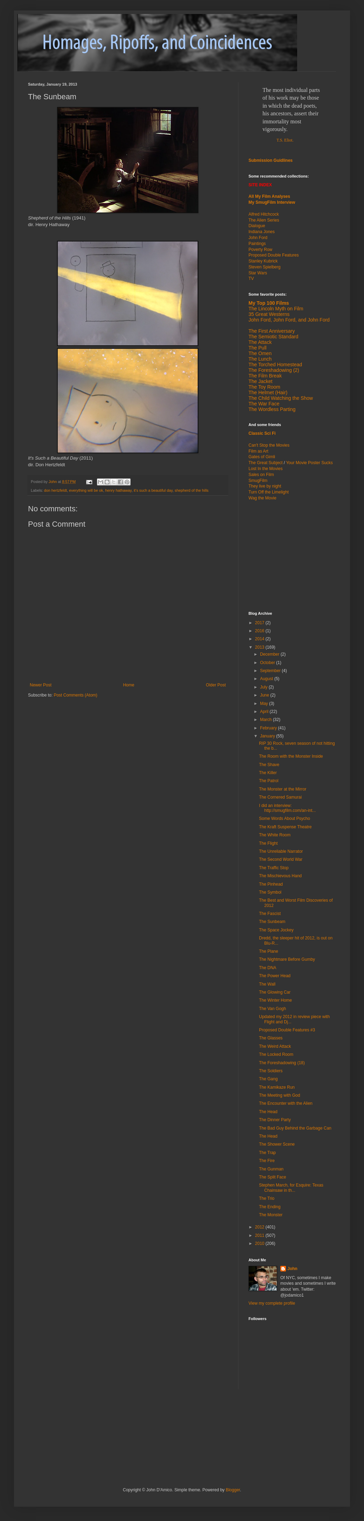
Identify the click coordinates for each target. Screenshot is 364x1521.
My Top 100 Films (268, 303)
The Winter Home (275, 1000)
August (267, 678)
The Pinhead (271, 884)
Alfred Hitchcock (263, 214)
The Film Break (265, 376)
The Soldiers (270, 1070)
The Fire (267, 1160)
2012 (260, 1227)
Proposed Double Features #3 (287, 1030)
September (271, 670)
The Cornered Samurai (280, 797)
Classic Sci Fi (261, 433)
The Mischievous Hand (280, 875)
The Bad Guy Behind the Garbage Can (295, 1128)
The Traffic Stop (274, 867)
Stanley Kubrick (263, 261)
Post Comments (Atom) (75, 695)
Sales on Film (261, 474)
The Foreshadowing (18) (282, 1062)
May (264, 703)
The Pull (257, 348)
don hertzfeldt (55, 490)
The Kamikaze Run (277, 1087)
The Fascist (270, 913)
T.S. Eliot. (284, 140)
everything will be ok (86, 490)
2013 (260, 647)
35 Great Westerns (268, 314)
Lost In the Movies (265, 468)
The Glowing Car (274, 992)
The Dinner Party (275, 1119)
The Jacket (260, 381)
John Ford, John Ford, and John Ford (289, 320)
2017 (260, 622)
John (292, 1268)
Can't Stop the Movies (268, 445)
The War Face (263, 403)
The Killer (268, 772)
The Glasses (270, 1038)
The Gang (268, 1078)
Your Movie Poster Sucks (309, 462)
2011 (260, 1235)
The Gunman (271, 1169)
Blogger (233, 1489)
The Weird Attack (275, 1046)
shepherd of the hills (192, 490)
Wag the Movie (262, 498)
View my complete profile (271, 1303)
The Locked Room (276, 1054)
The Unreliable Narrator (281, 851)
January (268, 736)
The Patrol (268, 780)
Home (128, 685)
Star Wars (257, 273)
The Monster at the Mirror (282, 789)
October (268, 662)
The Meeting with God (279, 1095)
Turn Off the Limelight (268, 492)
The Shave (269, 764)
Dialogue (256, 225)
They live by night (264, 486)
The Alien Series (263, 220)
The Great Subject (265, 462)
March (266, 719)
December (270, 654)
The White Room (274, 834)
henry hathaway (118, 490)
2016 (260, 630)
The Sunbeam (272, 921)
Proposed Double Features (273, 255)
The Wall (267, 984)
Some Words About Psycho (284, 818)
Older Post (216, 685)
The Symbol (270, 892)
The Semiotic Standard (273, 336)
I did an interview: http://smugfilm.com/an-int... (287, 808)
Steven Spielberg (264, 267)
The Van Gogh (272, 1008)
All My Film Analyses (269, 196)
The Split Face (272, 1177)
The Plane (268, 951)
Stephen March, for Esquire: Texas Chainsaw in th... (291, 1187)
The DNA (267, 967)
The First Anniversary (271, 331)
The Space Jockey (276, 930)
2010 (260, 1243)
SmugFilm (257, 480)
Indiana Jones (261, 231)
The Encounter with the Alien (286, 1103)
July (264, 687)
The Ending (269, 1206)
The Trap (267, 1152)
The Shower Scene (277, 1144)
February (269, 728)
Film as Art (258, 451)
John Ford (257, 237)
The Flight (268, 843)
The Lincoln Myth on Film (275, 308)
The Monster (270, 1214)
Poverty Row (260, 249)
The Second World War (280, 859)
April (265, 711)
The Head (268, 1111)
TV (251, 278)
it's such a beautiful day (153, 490)
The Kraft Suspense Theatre (285, 826)
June (265, 695)
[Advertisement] (292, 555)
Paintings (257, 243)
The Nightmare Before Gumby (287, 959)
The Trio (266, 1198)
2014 (260, 638)
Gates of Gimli (261, 456)
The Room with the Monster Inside (291, 756)
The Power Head (274, 975)
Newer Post (40, 685)
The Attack (260, 342)
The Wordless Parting (271, 409)
